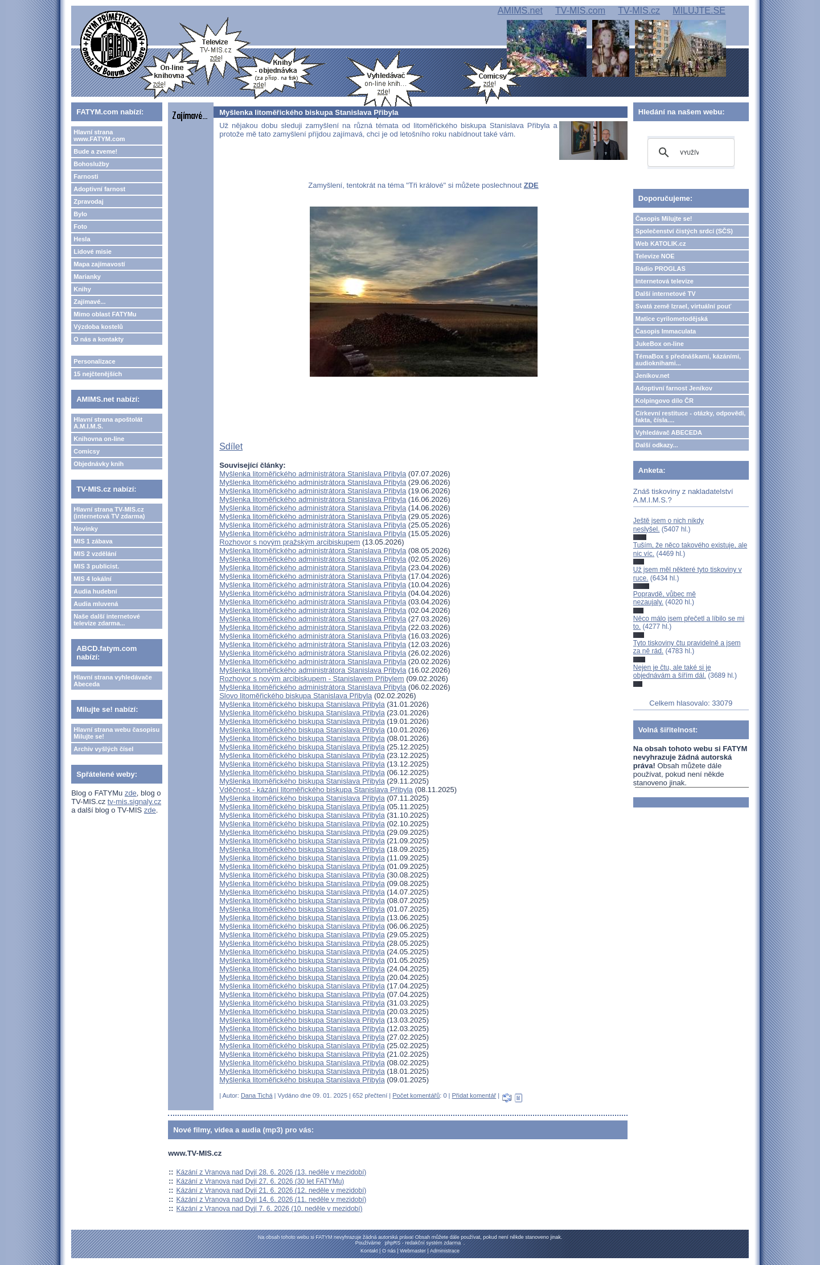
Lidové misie (92, 251)
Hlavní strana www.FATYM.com (99, 135)
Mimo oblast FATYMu (104, 314)
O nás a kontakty (98, 339)
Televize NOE (655, 256)
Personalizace (94, 361)
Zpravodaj (88, 201)
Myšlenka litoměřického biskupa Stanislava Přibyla (301, 704)
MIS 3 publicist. (96, 566)
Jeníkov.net (653, 375)
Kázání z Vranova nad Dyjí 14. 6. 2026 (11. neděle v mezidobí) (272, 1200)
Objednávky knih (98, 463)
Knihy (82, 289)
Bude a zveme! (95, 151)
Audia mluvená (95, 603)
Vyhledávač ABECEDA (669, 432)
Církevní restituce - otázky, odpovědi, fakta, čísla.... (691, 416)
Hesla (81, 239)
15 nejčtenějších (97, 373)
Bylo (80, 214)
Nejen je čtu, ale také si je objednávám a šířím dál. (672, 671)
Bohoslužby (91, 163)
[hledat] (689, 152)
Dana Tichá (257, 1095)
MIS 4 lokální (92, 578)
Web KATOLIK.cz (661, 243)
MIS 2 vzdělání (94, 553)
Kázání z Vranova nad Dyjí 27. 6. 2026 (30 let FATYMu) (261, 1181)
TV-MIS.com (580, 10)
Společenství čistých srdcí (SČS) (684, 231)
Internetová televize (665, 281)
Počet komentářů (416, 1095)
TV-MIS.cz (639, 10)
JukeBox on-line (660, 343)
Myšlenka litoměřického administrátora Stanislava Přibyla (312, 473)
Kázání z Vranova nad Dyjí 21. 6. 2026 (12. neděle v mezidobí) (272, 1190)
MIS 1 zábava (92, 541)
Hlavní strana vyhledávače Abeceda (112, 680)
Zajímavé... (89, 301)
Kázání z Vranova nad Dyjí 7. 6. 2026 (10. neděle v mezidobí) (270, 1209)
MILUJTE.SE (699, 10)
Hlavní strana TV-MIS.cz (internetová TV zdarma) (109, 513)
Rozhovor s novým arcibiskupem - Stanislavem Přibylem (311, 678)
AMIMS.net (520, 10)
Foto (80, 226)
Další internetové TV (666, 293)
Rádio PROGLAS (661, 268)
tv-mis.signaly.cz (134, 801)
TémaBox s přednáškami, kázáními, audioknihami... (688, 359)
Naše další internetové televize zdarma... (106, 620)
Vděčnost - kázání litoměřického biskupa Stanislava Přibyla (316, 789)
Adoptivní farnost (99, 189)
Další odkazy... (657, 445)
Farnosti (85, 176)
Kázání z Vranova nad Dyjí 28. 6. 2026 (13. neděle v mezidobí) (272, 1172)
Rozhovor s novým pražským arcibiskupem (289, 542)
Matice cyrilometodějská (672, 318)
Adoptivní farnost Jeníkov (674, 388)
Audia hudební (95, 591)
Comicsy (86, 451)
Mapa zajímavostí (99, 264)
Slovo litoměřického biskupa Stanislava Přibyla (295, 695)
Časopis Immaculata (666, 331)
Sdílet (231, 446)
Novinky (85, 528)
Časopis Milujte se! (664, 218)
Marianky (87, 276)
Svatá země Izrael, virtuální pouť (684, 306)
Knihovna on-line (98, 438)
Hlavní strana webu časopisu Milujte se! (116, 733)
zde (131, 793)
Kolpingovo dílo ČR (665, 400)
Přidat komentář (474, 1095)
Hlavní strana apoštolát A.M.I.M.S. (107, 423)
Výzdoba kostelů (98, 326)
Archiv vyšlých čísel (103, 748)
